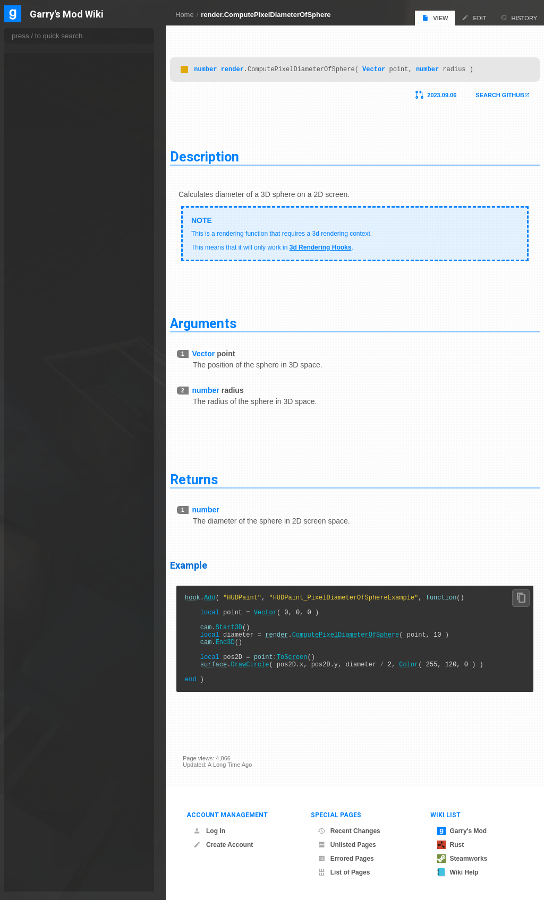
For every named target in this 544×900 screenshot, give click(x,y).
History (519, 18)
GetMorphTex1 (44, 648)
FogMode (37, 453)
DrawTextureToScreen (53, 357)
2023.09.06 (429, 92)
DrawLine (37, 283)
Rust (450, 845)
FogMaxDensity (44, 442)
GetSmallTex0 (43, 712)
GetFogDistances (47, 549)
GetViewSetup (43, 776)
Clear (32, 124)
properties (31, 47)
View (435, 18)
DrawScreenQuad (47, 315)
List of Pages (344, 872)
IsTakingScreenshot (49, 787)
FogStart (36, 463)
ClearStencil (40, 166)
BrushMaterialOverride (53, 92)
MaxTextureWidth (47, 829)
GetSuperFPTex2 (47, 744)
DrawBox (36, 272)
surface (226, 677)
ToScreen (305, 668)
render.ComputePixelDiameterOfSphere (265, 15)
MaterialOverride (46, 797)
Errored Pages (346, 858)
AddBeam (37, 70)
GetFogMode (41, 571)
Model (32, 840)
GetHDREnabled (46, 592)
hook (205, 596)
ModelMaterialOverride (53, 850)
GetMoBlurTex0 (45, 614)
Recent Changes (349, 831)
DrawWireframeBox (49, 378)
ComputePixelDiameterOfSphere (358, 641)
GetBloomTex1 (44, 506)
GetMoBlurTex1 (45, 625)
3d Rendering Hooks (333, 244)
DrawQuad (38, 293)
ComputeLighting (46, 198)
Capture (35, 102)
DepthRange (41, 251)
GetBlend (37, 485)
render (245, 66)
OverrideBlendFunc (50, 882)
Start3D (241, 632)
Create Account (223, 845)
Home (184, 15)
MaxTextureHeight (48, 819)
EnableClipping (44, 400)
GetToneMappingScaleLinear (61, 765)
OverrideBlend (43, 872)
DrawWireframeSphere (54, 389)
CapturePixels (43, 113)
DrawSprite (39, 347)
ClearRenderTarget (49, 155)
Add (222, 596)
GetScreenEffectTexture (55, 702)
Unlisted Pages (347, 845)
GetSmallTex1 (43, 723)
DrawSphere (40, 336)
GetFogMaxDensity (49, 560)
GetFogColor (41, 539)
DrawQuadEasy (45, 304)
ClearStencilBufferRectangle (60, 177)
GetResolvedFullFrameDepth (61, 691)
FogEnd (35, 431)
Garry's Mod (462, 831)
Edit (474, 18)
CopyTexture (41, 230)
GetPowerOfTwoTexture (55, 659)
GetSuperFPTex (45, 734)
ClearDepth (39, 145)
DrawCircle (262, 677)
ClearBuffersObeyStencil (56, 134)
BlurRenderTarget (47, 81)
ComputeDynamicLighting (57, 187)
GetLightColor (43, 603)
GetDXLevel (40, 528)
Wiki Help (458, 872)
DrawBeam (39, 262)
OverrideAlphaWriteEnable (58, 861)
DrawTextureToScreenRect (59, 368)
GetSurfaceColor (46, 755)
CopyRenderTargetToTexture (61, 219)
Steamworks (462, 858)
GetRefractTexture (49, 669)
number (218, 66)
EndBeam (37, 410)
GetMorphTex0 (44, 636)
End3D (238, 650)
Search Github (487, 92)
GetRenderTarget (47, 681)
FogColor (36, 421)
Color (421, 677)
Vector (386, 66)
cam (219, 632)
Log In (209, 831)
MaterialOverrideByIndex (56, 808)
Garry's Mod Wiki (67, 14)
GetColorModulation (50, 518)
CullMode (37, 240)
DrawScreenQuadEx (51, 325)
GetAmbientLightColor (53, 474)
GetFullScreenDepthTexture (61, 581)
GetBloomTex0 (44, 495)
